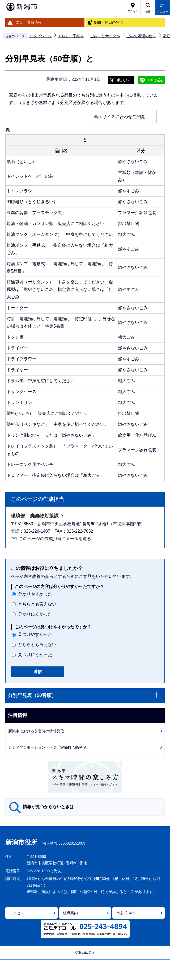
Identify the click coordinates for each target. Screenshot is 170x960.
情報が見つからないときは (48, 806)
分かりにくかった (35, 614)
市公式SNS (125, 913)
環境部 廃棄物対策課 (35, 516)
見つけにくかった (35, 654)
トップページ (40, 36)
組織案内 (70, 913)
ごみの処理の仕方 (141, 36)
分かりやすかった (35, 594)
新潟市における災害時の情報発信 (36, 731)
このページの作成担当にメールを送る (55, 538)
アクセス (16, 913)
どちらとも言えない (37, 604)
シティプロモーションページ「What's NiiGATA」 (49, 747)
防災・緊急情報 (29, 22)
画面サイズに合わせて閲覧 (119, 116)
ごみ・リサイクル (105, 36)
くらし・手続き (71, 36)
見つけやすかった (35, 634)
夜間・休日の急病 (108, 22)
